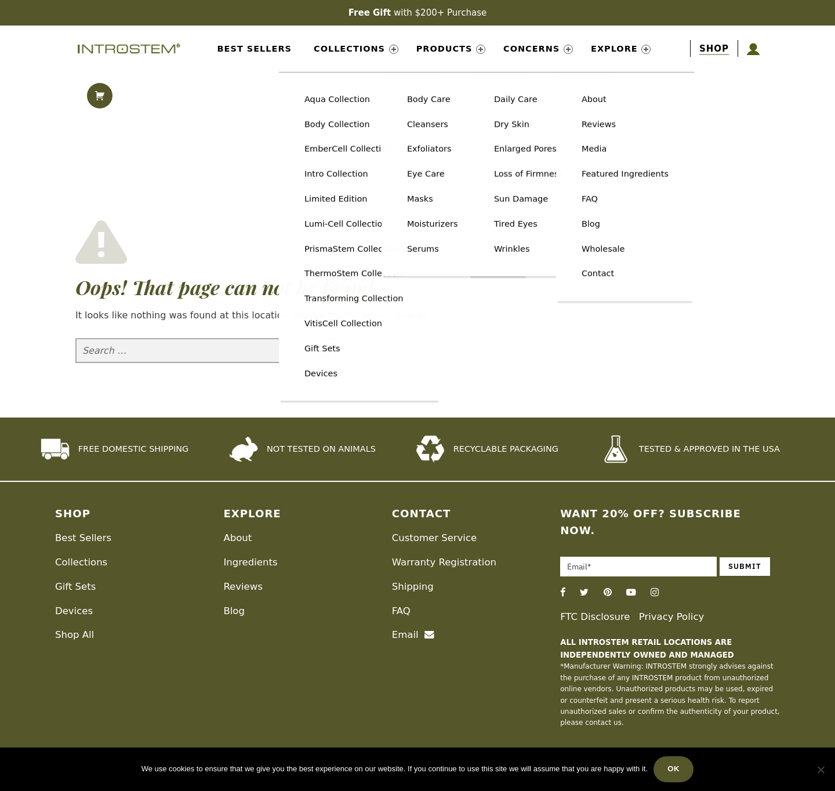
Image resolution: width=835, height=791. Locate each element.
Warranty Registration (444, 562)
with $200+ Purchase (417, 13)
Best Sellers (254, 48)
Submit (744, 566)
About (237, 537)
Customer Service (434, 537)
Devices (74, 610)
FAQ (401, 610)
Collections (356, 49)
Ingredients (250, 562)
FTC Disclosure (595, 616)
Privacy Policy (671, 616)
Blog (233, 610)
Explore (621, 49)
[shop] (714, 49)
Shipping (413, 586)
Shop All (74, 634)
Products (450, 49)
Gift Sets (75, 586)
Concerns (538, 49)
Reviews (242, 586)
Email (413, 634)
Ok (673, 768)
